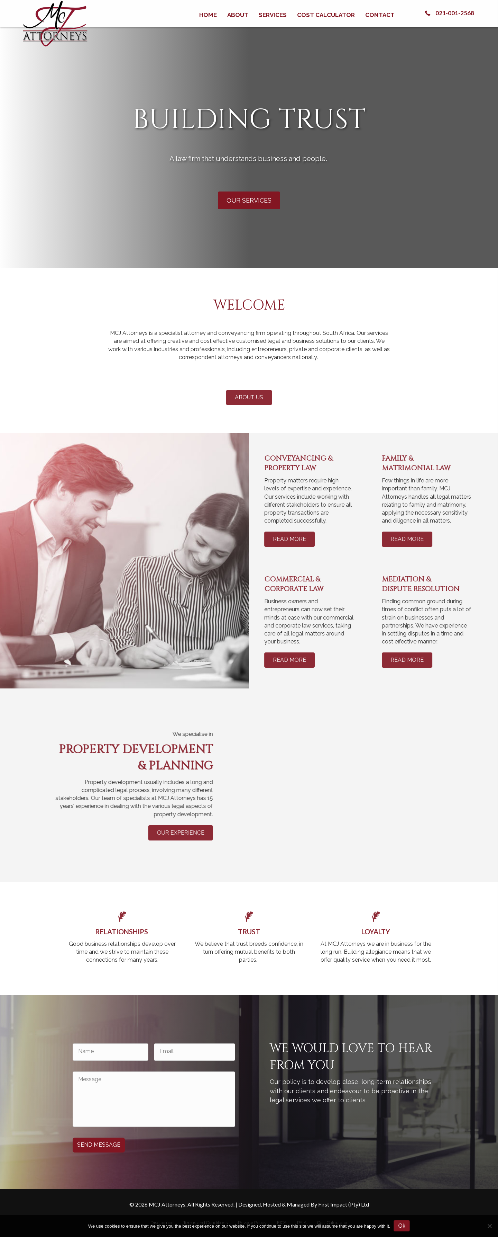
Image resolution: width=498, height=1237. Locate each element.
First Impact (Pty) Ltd (343, 1204)
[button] (448, 13)
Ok (401, 1226)
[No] (489, 1225)
